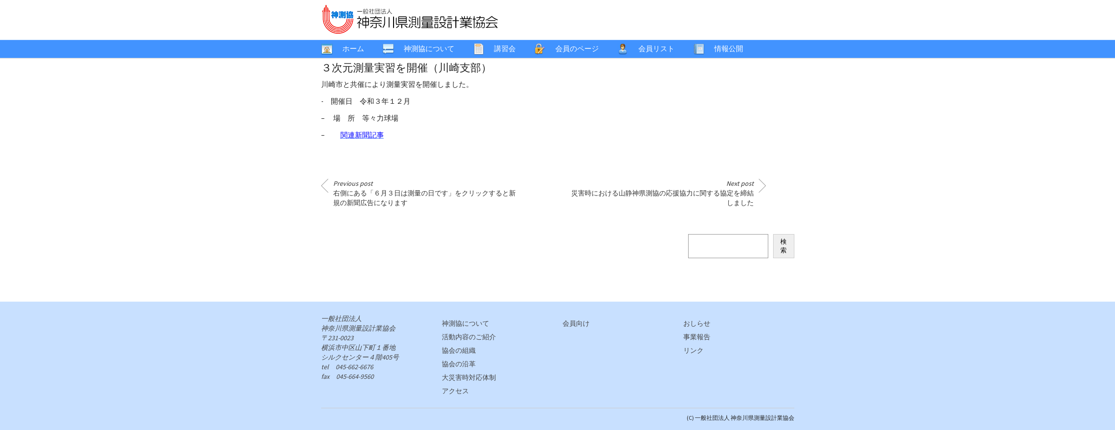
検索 (783, 246)
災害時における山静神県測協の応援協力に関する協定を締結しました (662, 193)
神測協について (465, 323)
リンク (693, 350)
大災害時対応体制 (469, 377)
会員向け (576, 323)
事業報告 (696, 337)
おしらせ (696, 323)
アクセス (455, 391)
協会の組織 (459, 350)
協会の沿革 (459, 364)
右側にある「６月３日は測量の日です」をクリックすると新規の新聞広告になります (424, 193)
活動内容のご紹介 (469, 337)
